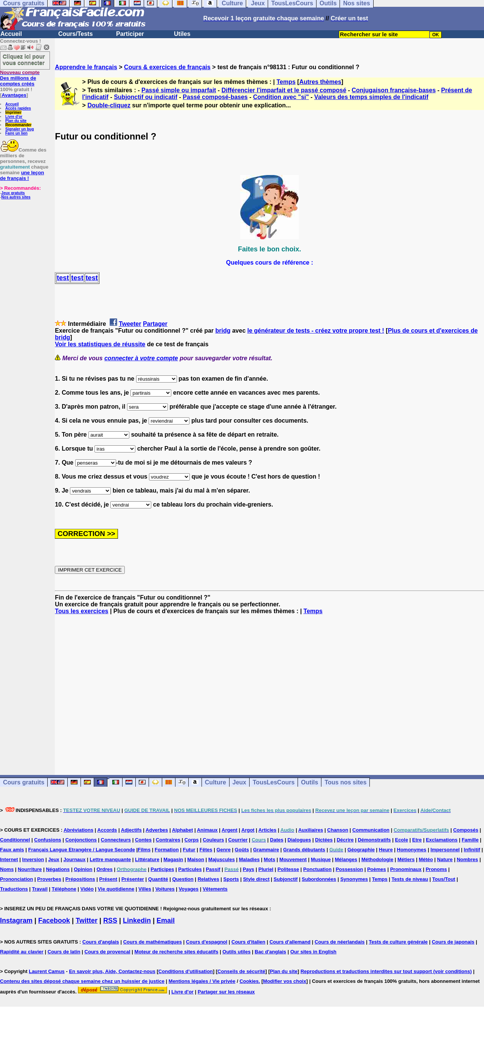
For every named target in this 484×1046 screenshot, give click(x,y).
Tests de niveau (410, 879)
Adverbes (157, 830)
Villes (144, 889)
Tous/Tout (443, 879)
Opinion (83, 869)
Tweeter (130, 324)
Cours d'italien (248, 942)
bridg (223, 330)
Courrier (237, 840)
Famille (470, 840)
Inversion (33, 859)
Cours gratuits (23, 782)
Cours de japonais (453, 942)
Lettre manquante (110, 859)
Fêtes (206, 849)
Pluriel (265, 869)
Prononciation (16, 879)
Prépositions (80, 879)
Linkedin (137, 920)
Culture (215, 782)
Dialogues (299, 840)
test (63, 278)
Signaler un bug (19, 129)
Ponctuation (317, 869)
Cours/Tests (75, 34)
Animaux (207, 830)
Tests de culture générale (398, 942)
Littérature (147, 859)
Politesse (288, 869)
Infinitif (472, 849)
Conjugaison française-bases (394, 90)
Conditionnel (15, 840)
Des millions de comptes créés (20, 78)
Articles (267, 830)
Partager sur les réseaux (226, 992)
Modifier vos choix (284, 981)
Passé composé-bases (215, 97)
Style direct (256, 879)
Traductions (14, 889)
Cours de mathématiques (152, 942)
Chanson (337, 830)
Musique (321, 859)
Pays (248, 869)
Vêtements (215, 889)
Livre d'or (13, 117)
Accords (107, 830)
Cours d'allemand (290, 942)
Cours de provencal (107, 952)
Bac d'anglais (270, 952)
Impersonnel (444, 849)
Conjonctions (81, 840)
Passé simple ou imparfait (178, 90)
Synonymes (354, 879)
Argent (229, 830)
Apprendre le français (86, 67)
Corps (192, 840)
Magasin (173, 859)
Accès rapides (18, 108)
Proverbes (49, 879)
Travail (40, 889)
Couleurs (213, 840)
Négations (58, 869)
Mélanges (346, 859)
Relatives (208, 879)
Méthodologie (377, 859)
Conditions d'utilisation (185, 971)
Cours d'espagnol (206, 942)
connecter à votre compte (141, 358)
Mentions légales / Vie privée (202, 981)
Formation (167, 849)
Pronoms (436, 869)
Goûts (242, 849)
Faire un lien (16, 133)
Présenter (132, 879)
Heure (386, 849)
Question (182, 879)
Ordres (104, 869)
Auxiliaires (310, 830)
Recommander (18, 125)
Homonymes (412, 849)
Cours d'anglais (100, 942)
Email (166, 920)
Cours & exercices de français (167, 67)
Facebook (54, 920)
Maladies (249, 859)
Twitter (87, 920)
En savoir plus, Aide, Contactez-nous (112, 971)
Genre (223, 849)
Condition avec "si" (281, 97)
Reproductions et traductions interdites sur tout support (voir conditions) (386, 971)
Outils (309, 782)
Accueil (11, 34)
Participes (162, 869)
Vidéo (87, 889)
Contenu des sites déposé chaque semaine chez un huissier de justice (82, 981)
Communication (370, 830)
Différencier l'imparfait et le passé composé (284, 90)
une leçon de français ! (22, 175)
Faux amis (12, 849)
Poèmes (376, 869)
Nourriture (30, 869)
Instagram (16, 920)
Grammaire (266, 849)
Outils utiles (236, 952)
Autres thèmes (320, 82)
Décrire (345, 840)
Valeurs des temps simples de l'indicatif (371, 97)
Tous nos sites (345, 782)
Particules (190, 869)
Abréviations (78, 830)
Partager (155, 324)
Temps (285, 82)
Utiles (182, 34)
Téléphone (64, 889)
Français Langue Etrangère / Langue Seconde (81, 849)
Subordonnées (319, 879)
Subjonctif (286, 879)
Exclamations (442, 840)
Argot (247, 830)
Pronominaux (406, 869)
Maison (195, 859)
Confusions (47, 840)
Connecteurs (116, 840)
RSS (110, 920)
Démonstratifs (374, 840)
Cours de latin (64, 952)
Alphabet (182, 830)
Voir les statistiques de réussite (100, 344)
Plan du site (15, 121)
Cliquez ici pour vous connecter (24, 59)
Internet (9, 859)
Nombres (467, 859)
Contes (143, 840)
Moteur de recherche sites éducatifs (177, 952)
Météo (426, 859)
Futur (189, 849)
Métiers (406, 859)
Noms (7, 869)
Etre (417, 840)
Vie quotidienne (116, 889)
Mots (269, 859)
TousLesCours (274, 782)
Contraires (168, 840)
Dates (276, 840)
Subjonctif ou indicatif (145, 97)
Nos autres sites (15, 197)
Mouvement (293, 859)
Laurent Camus (47, 971)
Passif (213, 869)
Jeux (239, 782)
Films (144, 849)
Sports (231, 879)
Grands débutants (304, 849)
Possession (349, 869)
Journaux (75, 859)
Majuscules (221, 859)
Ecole (401, 840)
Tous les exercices (81, 611)
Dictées (323, 840)
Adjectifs (131, 830)
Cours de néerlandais (340, 942)
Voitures (165, 889)
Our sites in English (313, 952)
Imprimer (13, 112)
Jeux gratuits (13, 193)
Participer (130, 34)
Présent (108, 879)
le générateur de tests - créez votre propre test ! (315, 330)
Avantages (14, 95)
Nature (445, 859)
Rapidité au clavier (21, 952)
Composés (465, 830)
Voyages (189, 889)
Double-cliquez (108, 105)
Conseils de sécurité (241, 971)
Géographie (361, 849)
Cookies (249, 981)
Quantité (158, 879)
